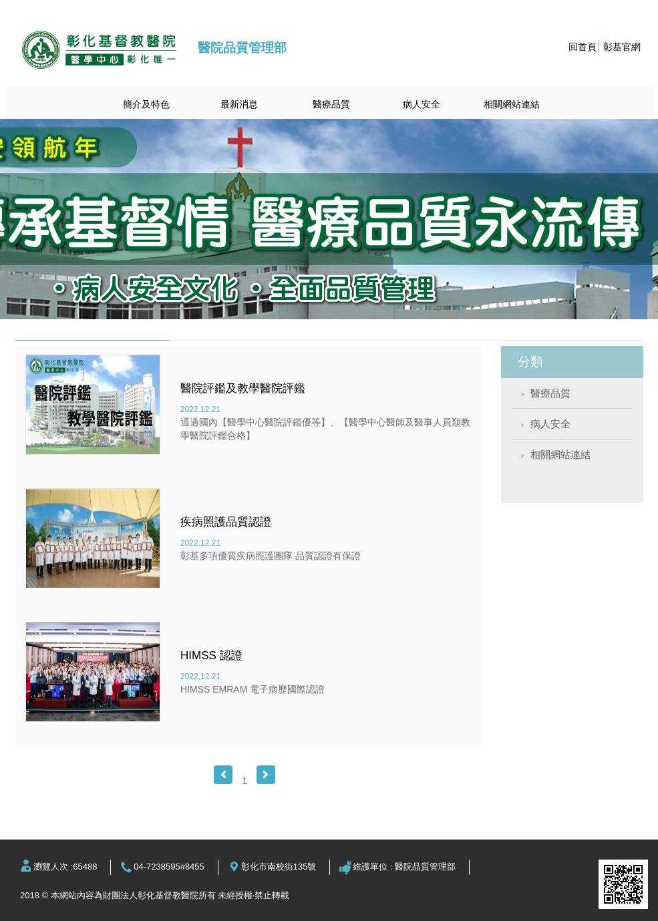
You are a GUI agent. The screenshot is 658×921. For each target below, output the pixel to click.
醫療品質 (331, 104)
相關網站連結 (512, 104)
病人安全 (421, 104)
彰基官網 (622, 46)
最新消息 (239, 104)
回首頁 (582, 46)
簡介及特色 (146, 104)
